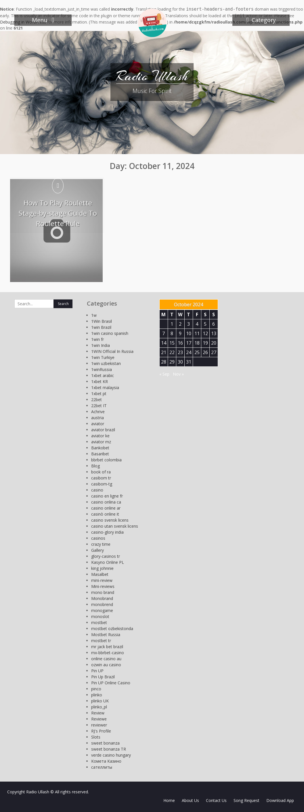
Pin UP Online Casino (110, 682)
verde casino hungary (111, 755)
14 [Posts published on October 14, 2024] (163, 343)
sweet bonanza (105, 743)
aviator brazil (103, 429)
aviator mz (101, 441)
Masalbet (99, 574)
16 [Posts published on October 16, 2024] (180, 343)
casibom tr (101, 478)
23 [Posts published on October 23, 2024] (180, 352)
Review (97, 713)
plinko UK (100, 701)
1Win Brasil (101, 321)
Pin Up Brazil (103, 676)
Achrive (98, 411)
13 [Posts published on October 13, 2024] (213, 333)
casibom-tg (101, 484)
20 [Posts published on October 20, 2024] (213, 343)
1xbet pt (98, 393)
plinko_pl (99, 707)
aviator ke (100, 435)
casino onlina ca (106, 502)
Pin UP (97, 670)
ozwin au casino (106, 664)
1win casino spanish (109, 333)
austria (97, 417)
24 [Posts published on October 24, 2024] (188, 352)
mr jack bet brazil (107, 646)
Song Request (246, 800)
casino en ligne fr (107, 496)
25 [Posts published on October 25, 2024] (197, 352)
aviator (97, 423)
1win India (100, 345)
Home (169, 800)
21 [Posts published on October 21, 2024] (163, 352)
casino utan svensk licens (114, 526)
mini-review (101, 580)
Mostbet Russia (105, 634)
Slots (95, 737)
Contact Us (216, 800)
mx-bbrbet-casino (107, 652)
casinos (98, 538)
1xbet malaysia (105, 387)
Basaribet (100, 453)
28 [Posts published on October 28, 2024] (163, 362)
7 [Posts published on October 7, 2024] (163, 333)
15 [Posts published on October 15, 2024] (172, 343)
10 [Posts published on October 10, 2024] (188, 333)
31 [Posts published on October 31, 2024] (188, 362)
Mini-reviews (102, 586)
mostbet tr (101, 640)
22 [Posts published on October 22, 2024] (172, 352)
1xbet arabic (102, 375)
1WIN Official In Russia (112, 351)
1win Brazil (101, 327)
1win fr (97, 339)
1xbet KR (99, 381)
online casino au (106, 658)
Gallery (97, 550)
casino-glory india (107, 532)
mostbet (99, 622)
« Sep (164, 374)
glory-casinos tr (105, 556)
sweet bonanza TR (108, 749)
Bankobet (100, 447)
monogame (102, 610)
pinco (96, 688)
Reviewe (99, 719)
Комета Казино (106, 761)
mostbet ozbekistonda (112, 628)
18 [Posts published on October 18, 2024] (197, 343)
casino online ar (106, 508)
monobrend (102, 604)
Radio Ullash (152, 76)
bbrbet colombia (106, 460)
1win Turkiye (102, 357)
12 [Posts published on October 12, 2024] (205, 333)
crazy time (100, 544)
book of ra (101, 472)
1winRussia (101, 369)
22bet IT (99, 405)
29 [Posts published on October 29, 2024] (172, 362)
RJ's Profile (101, 731)
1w (94, 315)
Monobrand (102, 598)
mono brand (102, 592)
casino (97, 490)
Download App (280, 800)
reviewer (99, 725)
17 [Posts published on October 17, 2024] (188, 343)
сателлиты (101, 767)
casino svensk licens (110, 520)
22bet (96, 399)
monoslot (100, 616)
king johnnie (102, 568)
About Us (190, 800)
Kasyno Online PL (107, 562)
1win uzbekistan (106, 363)
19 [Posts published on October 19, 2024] (205, 343)
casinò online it (105, 514)
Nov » (178, 374)
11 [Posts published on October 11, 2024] (197, 333)
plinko (96, 695)
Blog (95, 466)
